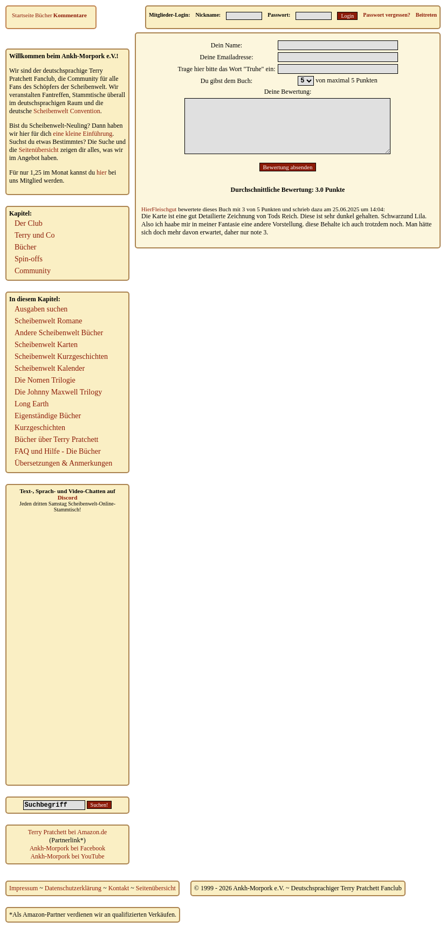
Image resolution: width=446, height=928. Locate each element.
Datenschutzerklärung (73, 888)
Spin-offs (29, 259)
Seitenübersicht (39, 150)
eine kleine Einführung (82, 133)
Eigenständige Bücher (48, 416)
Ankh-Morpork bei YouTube (67, 856)
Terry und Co (34, 235)
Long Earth (32, 404)
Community (33, 271)
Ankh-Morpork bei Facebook (68, 848)
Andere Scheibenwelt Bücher (59, 333)
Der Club (29, 223)
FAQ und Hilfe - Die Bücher (58, 451)
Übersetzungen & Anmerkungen (63, 463)
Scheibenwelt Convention (66, 111)
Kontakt (118, 888)
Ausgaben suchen (41, 309)
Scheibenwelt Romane (49, 321)
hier (102, 172)
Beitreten (426, 15)
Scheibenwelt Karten (46, 345)
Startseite (23, 15)
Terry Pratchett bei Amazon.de (67, 832)
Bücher (43, 15)
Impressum (23, 888)
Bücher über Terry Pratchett (56, 439)
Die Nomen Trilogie (45, 380)
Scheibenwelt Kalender (50, 368)
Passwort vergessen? (386, 15)
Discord (68, 497)
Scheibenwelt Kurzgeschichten (61, 356)
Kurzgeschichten (40, 428)
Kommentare (70, 15)
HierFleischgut (158, 209)
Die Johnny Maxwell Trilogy (58, 392)
